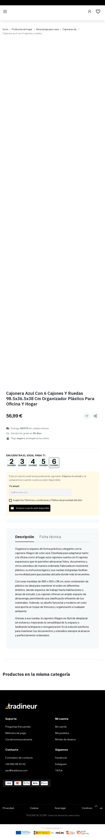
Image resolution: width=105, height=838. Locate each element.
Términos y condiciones (36, 500)
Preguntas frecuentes (18, 726)
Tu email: (14, 486)
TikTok (59, 770)
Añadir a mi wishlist (86, 416)
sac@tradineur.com (16, 770)
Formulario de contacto (19, 757)
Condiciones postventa (18, 739)
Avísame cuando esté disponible (29, 508)
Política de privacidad (62, 500)
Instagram (61, 764)
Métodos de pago (15, 733)
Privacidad (8, 808)
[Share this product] (95, 415)
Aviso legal (60, 808)
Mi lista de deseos (65, 739)
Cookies (34, 808)
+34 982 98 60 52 (15, 764)
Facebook (61, 757)
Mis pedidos (62, 733)
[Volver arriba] (96, 806)
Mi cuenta (61, 726)
